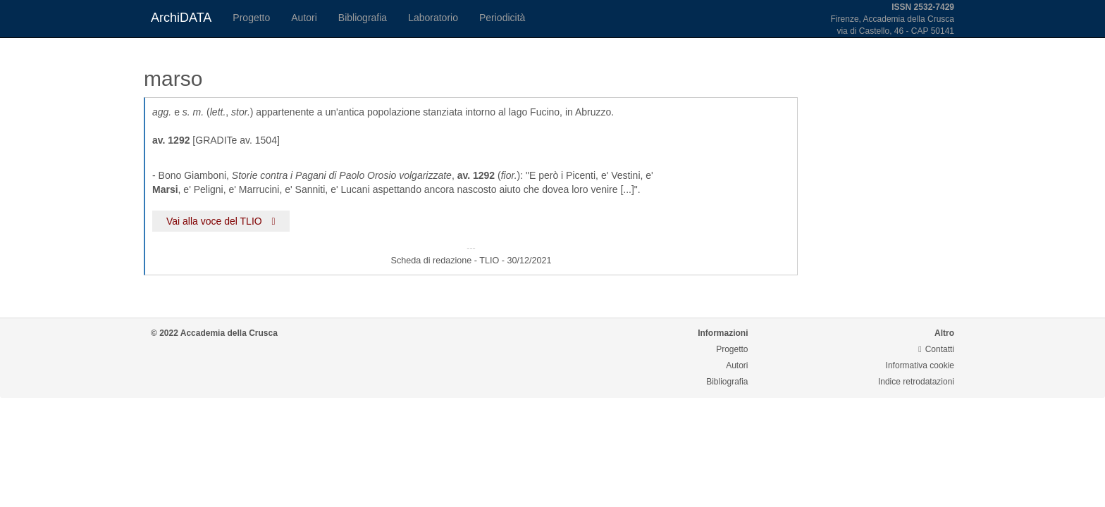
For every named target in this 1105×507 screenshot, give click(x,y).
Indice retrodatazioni (916, 382)
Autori (304, 17)
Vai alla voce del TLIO (221, 221)
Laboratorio (433, 17)
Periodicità (502, 17)
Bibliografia (362, 17)
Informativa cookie (920, 365)
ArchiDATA (181, 18)
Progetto (251, 17)
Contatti (936, 349)
